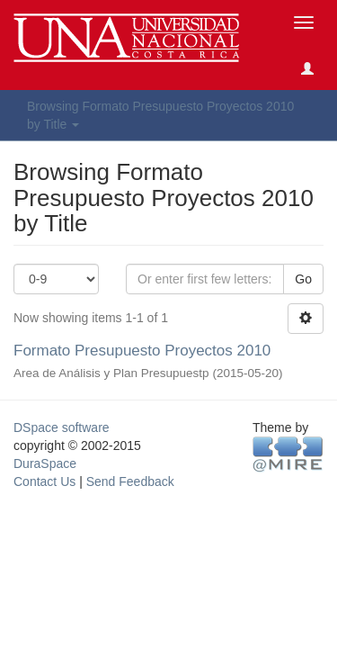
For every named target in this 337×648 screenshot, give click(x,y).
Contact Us (44, 481)
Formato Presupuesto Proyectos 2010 (141, 350)
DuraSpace (44, 463)
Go (303, 279)
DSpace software (61, 427)
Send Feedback (130, 481)
